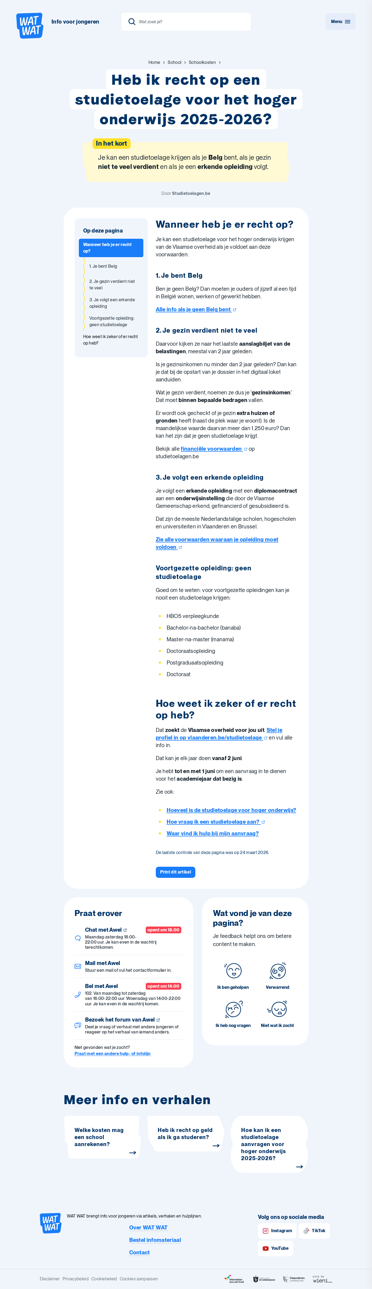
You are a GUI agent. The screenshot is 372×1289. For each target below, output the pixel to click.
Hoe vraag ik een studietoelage (216, 822)
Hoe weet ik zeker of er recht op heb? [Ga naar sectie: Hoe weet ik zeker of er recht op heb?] (110, 340)
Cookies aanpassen (139, 1278)
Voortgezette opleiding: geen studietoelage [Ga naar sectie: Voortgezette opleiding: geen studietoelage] (111, 321)
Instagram (277, 1231)
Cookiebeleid (104, 1278)
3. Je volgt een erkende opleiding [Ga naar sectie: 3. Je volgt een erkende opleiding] (112, 303)
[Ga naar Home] (154, 63)
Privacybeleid (76, 1278)
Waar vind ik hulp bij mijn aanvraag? (213, 833)
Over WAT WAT (148, 1227)
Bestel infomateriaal (155, 1240)
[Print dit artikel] (175, 872)
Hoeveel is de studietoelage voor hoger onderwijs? (231, 810)
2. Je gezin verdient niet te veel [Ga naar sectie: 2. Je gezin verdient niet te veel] (112, 284)
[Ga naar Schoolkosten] (202, 63)
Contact (139, 1252)
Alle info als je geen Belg (196, 309)
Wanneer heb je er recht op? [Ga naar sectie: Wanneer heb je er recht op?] (107, 248)
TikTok (314, 1231)
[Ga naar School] (174, 63)
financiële (214, 449)
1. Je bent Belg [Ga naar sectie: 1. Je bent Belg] (103, 266)
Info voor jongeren (75, 21)
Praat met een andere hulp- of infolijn (113, 1053)
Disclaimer (50, 1278)
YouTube (275, 1248)
